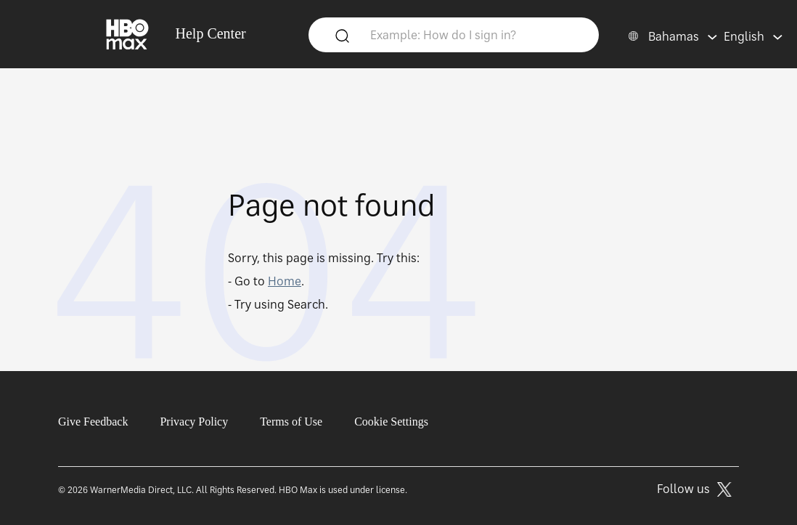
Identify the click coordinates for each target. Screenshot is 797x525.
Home (284, 281)
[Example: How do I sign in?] (475, 34)
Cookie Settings (391, 421)
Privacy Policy (194, 421)
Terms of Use (291, 421)
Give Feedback (93, 421)
